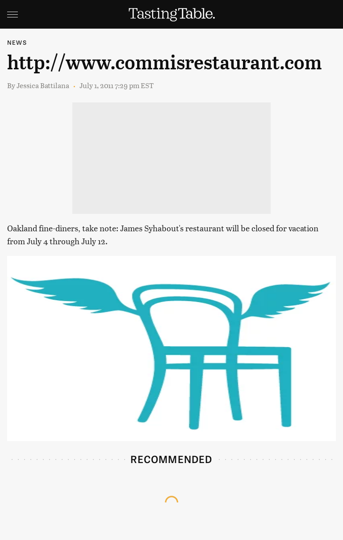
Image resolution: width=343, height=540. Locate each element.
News (17, 42)
